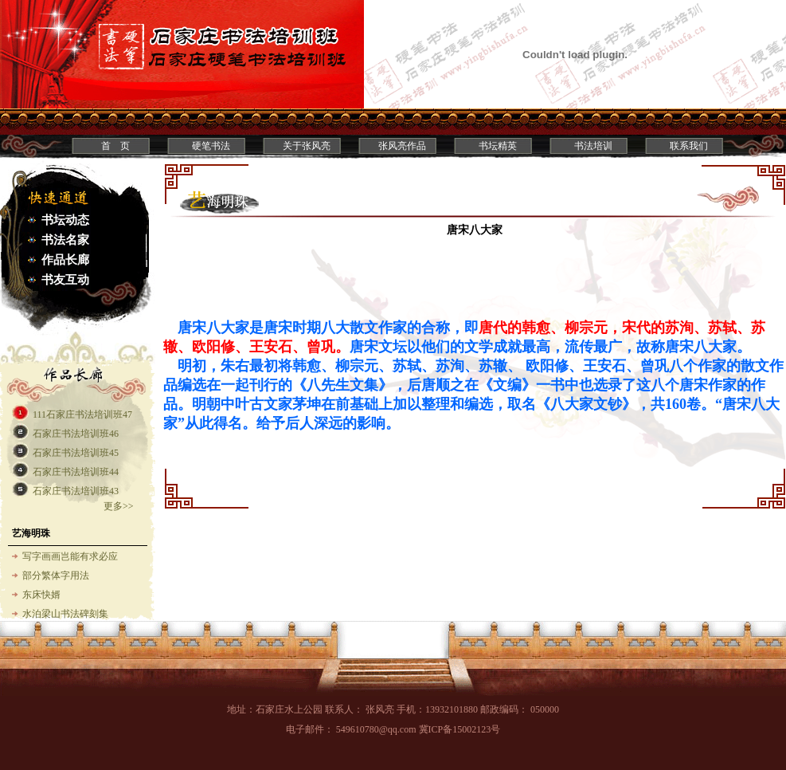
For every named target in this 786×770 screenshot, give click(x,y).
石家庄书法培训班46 (76, 433)
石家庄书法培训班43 (76, 491)
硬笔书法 (211, 145)
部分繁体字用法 (55, 575)
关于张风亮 (306, 145)
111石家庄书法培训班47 (82, 414)
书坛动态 (65, 220)
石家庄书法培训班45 (76, 452)
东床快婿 (41, 594)
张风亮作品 (402, 145)
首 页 (115, 145)
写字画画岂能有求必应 (70, 556)
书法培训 (593, 145)
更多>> (119, 506)
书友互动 (65, 279)
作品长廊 (65, 259)
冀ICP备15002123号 (460, 729)
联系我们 (689, 145)
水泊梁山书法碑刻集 (65, 613)
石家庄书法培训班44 (76, 471)
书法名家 (65, 240)
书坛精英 (498, 145)
